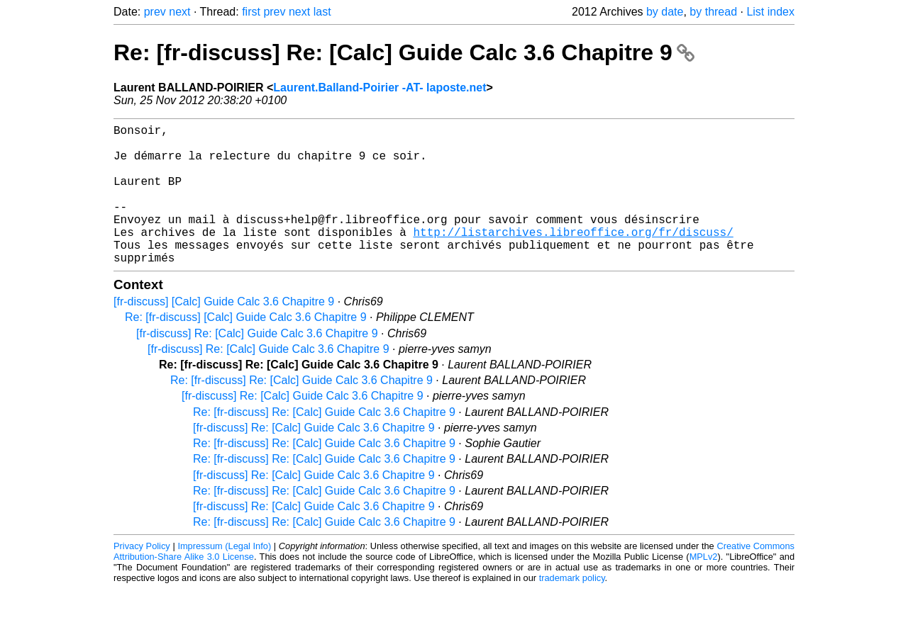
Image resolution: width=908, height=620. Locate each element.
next (179, 12)
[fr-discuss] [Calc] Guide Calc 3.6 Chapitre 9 (224, 333)
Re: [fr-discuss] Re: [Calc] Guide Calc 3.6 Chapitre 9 (404, 52)
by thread (713, 12)
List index (770, 12)
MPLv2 (704, 587)
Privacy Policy (142, 577)
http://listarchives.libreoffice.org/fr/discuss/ (573, 257)
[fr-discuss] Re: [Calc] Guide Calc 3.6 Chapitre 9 (257, 365)
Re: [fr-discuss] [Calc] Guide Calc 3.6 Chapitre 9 (246, 348)
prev (155, 12)
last (322, 12)
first (251, 12)
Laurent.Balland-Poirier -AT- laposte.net (379, 87)
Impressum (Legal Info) (224, 577)
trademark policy (572, 609)
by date (664, 12)
